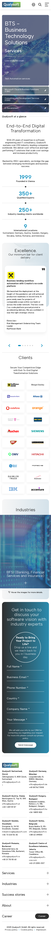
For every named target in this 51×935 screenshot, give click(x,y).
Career (42, 916)
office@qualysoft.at (11, 804)
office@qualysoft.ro (11, 856)
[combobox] (33, 4)
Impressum (41, 930)
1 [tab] (19, 345)
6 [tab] (32, 345)
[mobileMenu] (47, 5)
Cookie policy (27, 930)
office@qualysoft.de (38, 784)
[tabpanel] (25, 303)
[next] (42, 345)
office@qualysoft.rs (38, 832)
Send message (25, 745)
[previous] (9, 345)
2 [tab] (22, 345)
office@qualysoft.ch (11, 782)
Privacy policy (11, 930)
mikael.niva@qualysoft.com (14, 832)
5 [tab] (30, 345)
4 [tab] (27, 345)
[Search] (40, 4)
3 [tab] (25, 345)
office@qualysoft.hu (38, 809)
